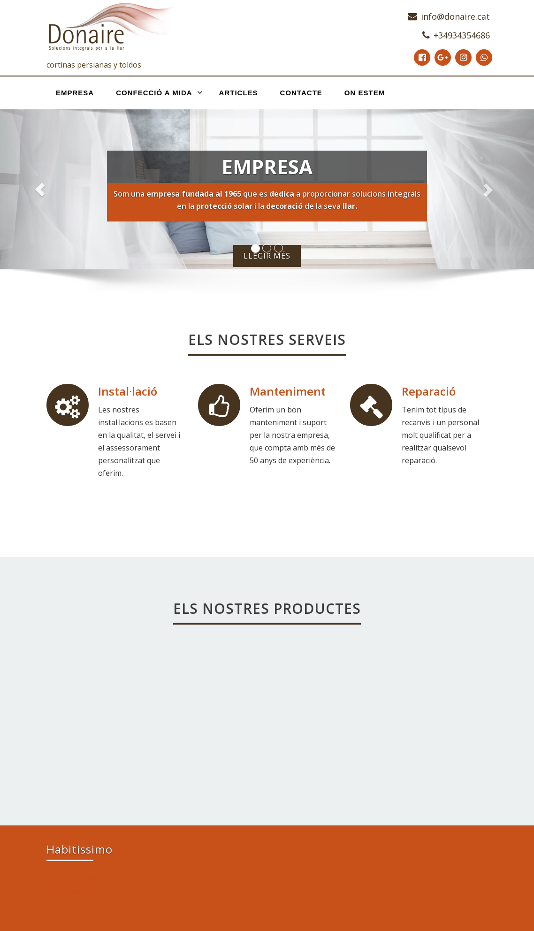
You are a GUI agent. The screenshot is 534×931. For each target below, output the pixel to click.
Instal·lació (127, 391)
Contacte (301, 93)
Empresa (75, 93)
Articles (238, 93)
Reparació (429, 391)
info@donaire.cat (455, 16)
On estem (364, 93)
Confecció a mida (159, 92)
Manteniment (288, 391)
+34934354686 (462, 35)
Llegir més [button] (267, 256)
